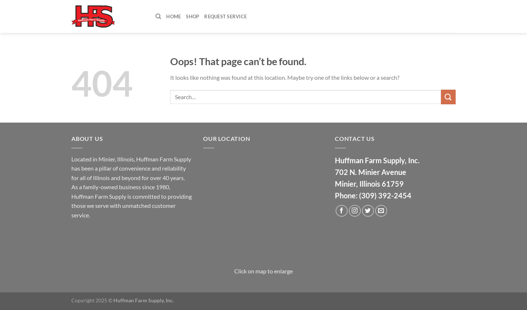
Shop (192, 16)
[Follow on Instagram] (355, 211)
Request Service (225, 16)
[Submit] (448, 97)
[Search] (158, 16)
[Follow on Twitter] (368, 211)
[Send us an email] (381, 211)
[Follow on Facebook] (342, 211)
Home (173, 16)
